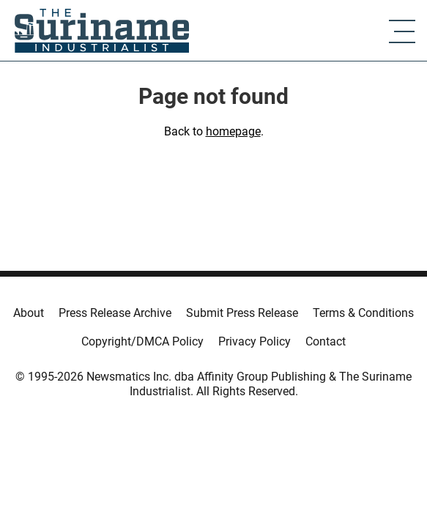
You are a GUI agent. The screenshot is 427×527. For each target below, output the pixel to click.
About (28, 313)
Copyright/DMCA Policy (142, 341)
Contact (325, 341)
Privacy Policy (254, 341)
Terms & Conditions (363, 313)
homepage (233, 131)
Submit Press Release (242, 313)
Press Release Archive (115, 313)
